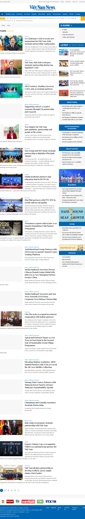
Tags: (3, 30)
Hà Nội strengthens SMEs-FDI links (72, 142)
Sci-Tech (27, 14)
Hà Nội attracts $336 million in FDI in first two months (72, 138)
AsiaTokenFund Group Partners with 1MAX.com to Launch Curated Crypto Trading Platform (41, 252)
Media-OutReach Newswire (32, 104)
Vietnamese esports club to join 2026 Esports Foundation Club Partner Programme (41, 226)
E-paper (65, 25)
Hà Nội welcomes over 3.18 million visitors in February (71, 163)
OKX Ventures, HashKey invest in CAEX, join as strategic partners (39, 87)
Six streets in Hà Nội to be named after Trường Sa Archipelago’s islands (72, 240)
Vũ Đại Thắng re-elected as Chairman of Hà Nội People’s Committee (72, 133)
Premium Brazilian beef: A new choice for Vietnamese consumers (72, 205)
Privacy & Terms (75, 508)
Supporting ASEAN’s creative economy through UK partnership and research (39, 109)
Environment (57, 14)
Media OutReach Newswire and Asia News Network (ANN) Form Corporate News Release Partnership (41, 296)
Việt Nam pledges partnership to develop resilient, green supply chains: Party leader (39, 470)
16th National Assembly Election (24, 20)
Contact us (66, 508)
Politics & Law (10, 14)
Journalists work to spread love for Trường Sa (71, 235)
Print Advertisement (68, 34)
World (71, 14)
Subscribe (65, 32)
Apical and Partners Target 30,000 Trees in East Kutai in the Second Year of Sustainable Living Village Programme (40, 341)
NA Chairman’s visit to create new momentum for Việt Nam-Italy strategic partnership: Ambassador (40, 41)
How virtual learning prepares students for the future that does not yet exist (72, 281)
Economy (19, 14)
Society (34, 14)
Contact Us (82, 1)
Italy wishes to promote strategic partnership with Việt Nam (39, 424)
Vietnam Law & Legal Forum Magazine (48, 1)
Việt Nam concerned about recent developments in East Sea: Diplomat (72, 244)
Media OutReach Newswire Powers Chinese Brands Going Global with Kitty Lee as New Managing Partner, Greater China (40, 273)
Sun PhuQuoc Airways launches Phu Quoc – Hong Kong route (72, 200)
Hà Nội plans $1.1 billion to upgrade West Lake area (71, 114)
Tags (8, 25)
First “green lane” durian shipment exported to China (77, 73)
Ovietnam (68, 1)
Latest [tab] (64, 45)
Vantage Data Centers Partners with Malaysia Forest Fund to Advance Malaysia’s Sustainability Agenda (40, 385)
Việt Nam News (42, 7)
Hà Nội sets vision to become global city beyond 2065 (72, 158)
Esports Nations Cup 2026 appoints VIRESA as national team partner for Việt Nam (41, 447)
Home (3, 25)
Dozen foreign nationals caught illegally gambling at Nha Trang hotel (77, 83)
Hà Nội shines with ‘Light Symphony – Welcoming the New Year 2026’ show (72, 108)
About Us (75, 1)
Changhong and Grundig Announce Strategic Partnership (40, 403)
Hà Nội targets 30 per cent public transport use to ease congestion (71, 154)
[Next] (18, 490)
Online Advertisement (68, 37)
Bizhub (62, 1)
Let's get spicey (66, 274)
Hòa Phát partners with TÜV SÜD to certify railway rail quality (40, 201)
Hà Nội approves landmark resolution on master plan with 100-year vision (72, 118)
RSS (84, 508)
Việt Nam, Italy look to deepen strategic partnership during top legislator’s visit (39, 65)
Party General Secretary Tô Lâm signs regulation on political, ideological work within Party (77, 93)
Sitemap (53, 508)
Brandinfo (27, 148)
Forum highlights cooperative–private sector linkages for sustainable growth (77, 52)
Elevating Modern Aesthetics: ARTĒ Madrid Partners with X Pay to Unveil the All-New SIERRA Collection (41, 364)
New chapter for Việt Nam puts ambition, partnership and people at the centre (38, 129)
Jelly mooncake (66, 276)
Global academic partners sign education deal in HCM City (38, 178)
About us (59, 508)
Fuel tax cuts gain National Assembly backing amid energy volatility (77, 63)
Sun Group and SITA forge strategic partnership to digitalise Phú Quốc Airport (40, 153)
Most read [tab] (78, 45)
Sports (49, 14)
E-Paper (77, 14)
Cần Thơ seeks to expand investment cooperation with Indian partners (41, 315)
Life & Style (41, 14)
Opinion (65, 14)
